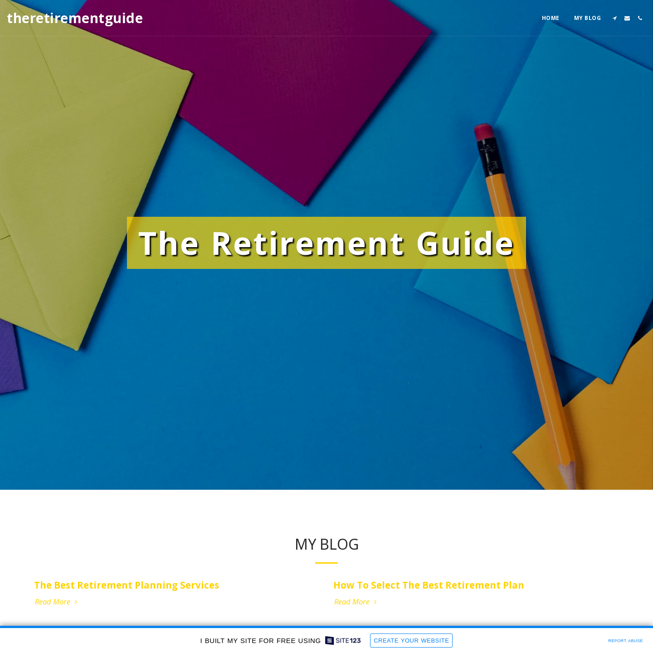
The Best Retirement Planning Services (126, 586)
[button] (614, 18)
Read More (57, 604)
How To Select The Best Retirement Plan (428, 586)
